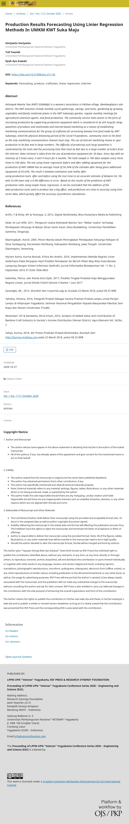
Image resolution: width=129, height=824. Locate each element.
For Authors (11, 636)
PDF (11, 349)
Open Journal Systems (18, 656)
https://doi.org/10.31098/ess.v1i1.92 (33, 74)
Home (8, 13)
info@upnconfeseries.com (30, 736)
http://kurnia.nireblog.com (21, 337)
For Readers (11, 630)
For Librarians (12, 641)
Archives (20, 13)
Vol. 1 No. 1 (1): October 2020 (45, 13)
